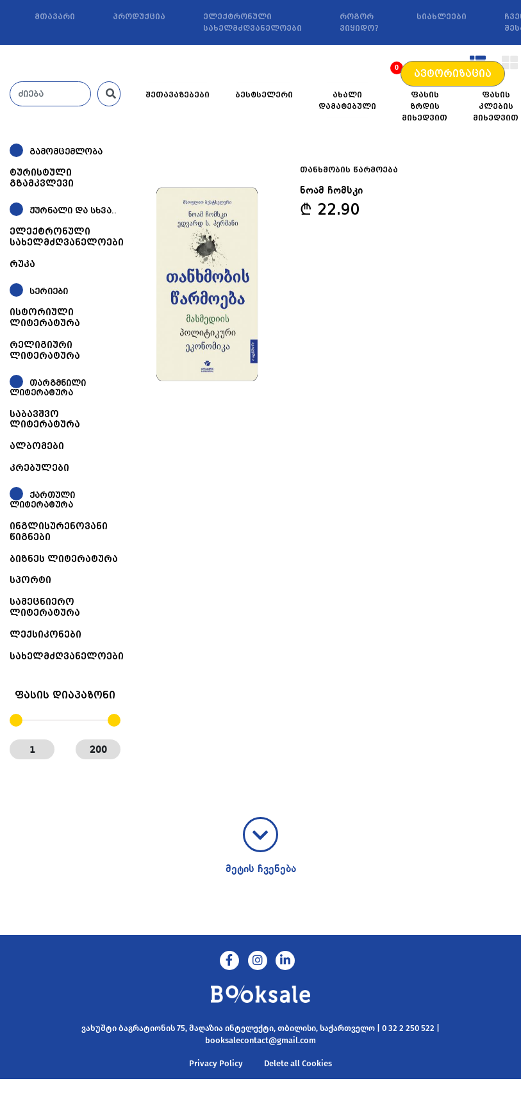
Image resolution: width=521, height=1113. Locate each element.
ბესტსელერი (264, 94)
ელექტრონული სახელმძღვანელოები (252, 22)
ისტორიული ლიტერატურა (45, 317)
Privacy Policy (216, 1063)
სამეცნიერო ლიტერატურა (45, 607)
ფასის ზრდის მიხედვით (424, 106)
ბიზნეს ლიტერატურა (64, 559)
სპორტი (30, 580)
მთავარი (55, 16)
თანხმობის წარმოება (349, 169)
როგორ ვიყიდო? (359, 22)
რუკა (22, 264)
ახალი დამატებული (347, 100)
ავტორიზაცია (453, 73)
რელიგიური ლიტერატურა (45, 350)
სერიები (48, 291)
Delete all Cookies (298, 1063)
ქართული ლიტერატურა (42, 500)
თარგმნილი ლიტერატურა (48, 387)
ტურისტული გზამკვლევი (42, 177)
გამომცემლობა (66, 151)
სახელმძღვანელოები (67, 656)
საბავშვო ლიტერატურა (45, 419)
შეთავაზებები (177, 94)
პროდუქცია (139, 16)
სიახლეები (442, 16)
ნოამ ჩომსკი (331, 191)
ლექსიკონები (45, 634)
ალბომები (37, 446)
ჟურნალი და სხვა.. (73, 210)
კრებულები (39, 468)
